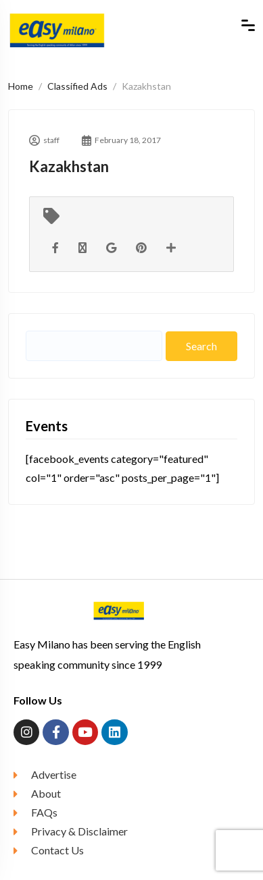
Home (20, 86)
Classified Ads (77, 86)
